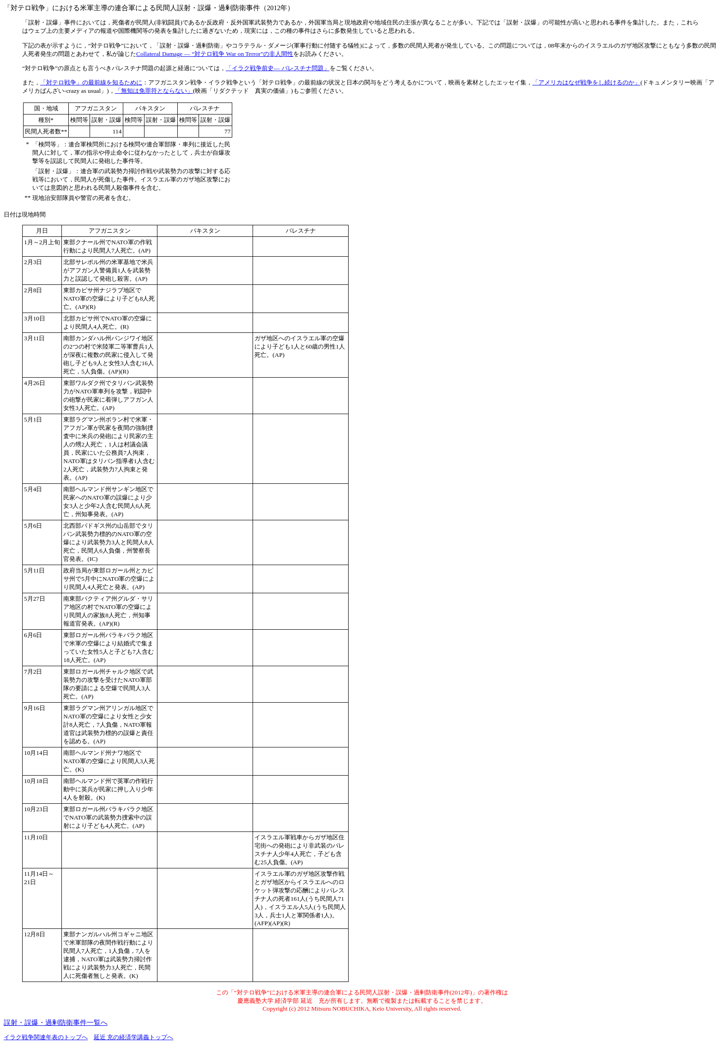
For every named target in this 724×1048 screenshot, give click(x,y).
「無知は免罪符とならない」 (154, 90)
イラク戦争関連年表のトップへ (46, 1037)
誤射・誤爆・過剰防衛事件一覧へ (56, 1022)
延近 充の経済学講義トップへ (133, 1037)
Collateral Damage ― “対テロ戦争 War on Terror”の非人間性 (214, 53)
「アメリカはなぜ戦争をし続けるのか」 (586, 82)
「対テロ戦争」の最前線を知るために (91, 82)
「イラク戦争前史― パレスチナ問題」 (278, 68)
